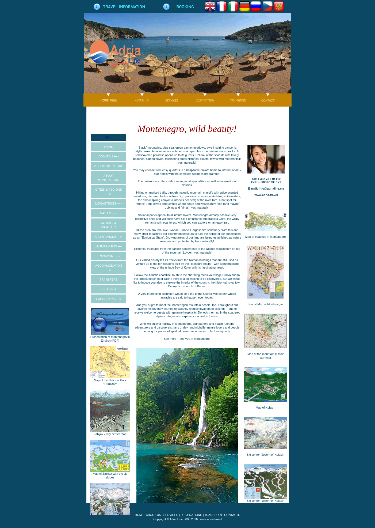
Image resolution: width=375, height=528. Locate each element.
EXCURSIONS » (108, 298)
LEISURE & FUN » (108, 246)
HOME (108, 146)
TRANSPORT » (108, 256)
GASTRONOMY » (108, 236)
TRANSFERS (109, 279)
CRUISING (108, 289)
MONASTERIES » (108, 203)
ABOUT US (153, 514)
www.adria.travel (211, 519)
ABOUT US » (108, 156)
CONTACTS (232, 514)
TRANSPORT (213, 514)
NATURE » (108, 213)
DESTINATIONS (191, 514)
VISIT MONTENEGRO (108, 166)
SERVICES (170, 514)
